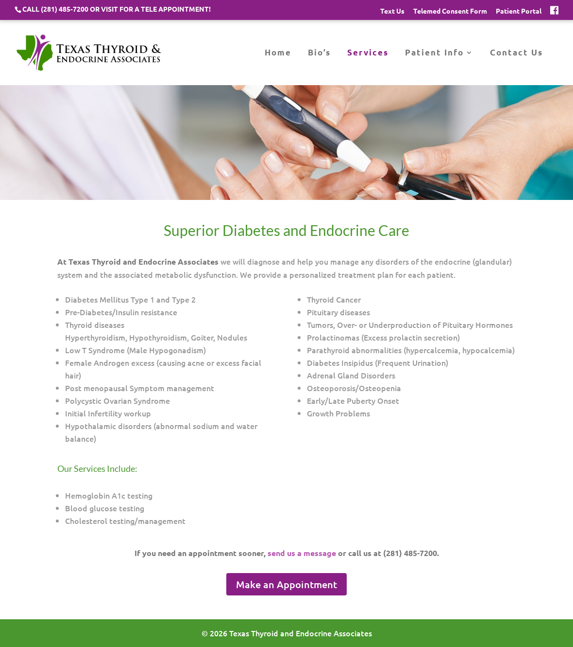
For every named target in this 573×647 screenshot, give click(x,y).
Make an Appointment (286, 584)
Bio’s (319, 53)
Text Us (392, 11)
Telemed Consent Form (450, 11)
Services (367, 53)
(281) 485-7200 (64, 8)
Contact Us (516, 53)
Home (278, 53)
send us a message (302, 553)
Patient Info (434, 53)
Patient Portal (518, 11)
